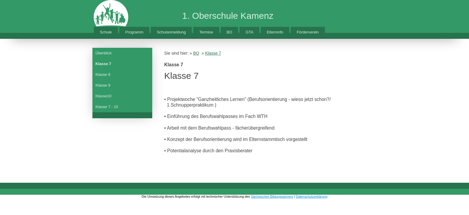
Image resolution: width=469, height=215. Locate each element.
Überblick (103, 53)
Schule (106, 32)
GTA (249, 32)
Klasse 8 (102, 74)
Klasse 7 (103, 64)
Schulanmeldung (171, 32)
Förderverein (308, 32)
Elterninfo (275, 32)
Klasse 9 (102, 85)
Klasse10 (103, 96)
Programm (134, 32)
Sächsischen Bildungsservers (272, 196)
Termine (206, 32)
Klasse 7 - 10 (106, 107)
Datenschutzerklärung (311, 196)
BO (229, 32)
